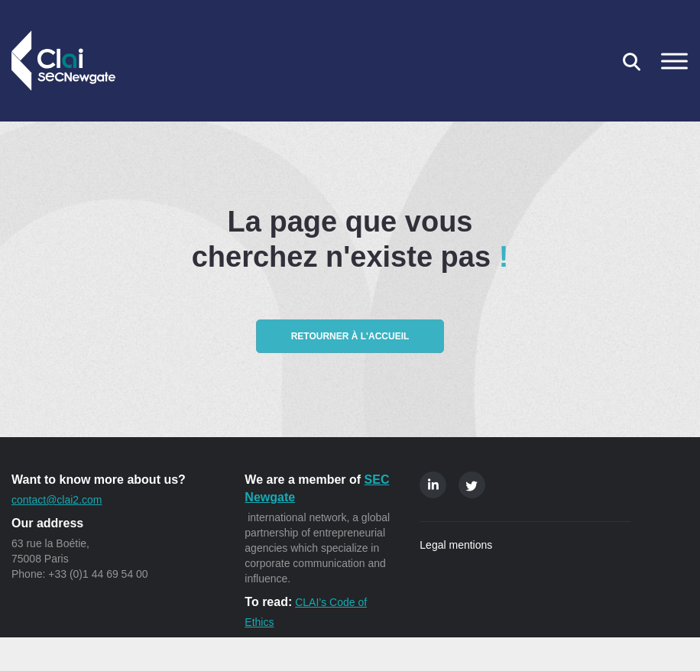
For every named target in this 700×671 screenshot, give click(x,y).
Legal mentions (456, 545)
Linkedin (433, 485)
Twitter (472, 485)
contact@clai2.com (56, 500)
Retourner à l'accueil (350, 336)
